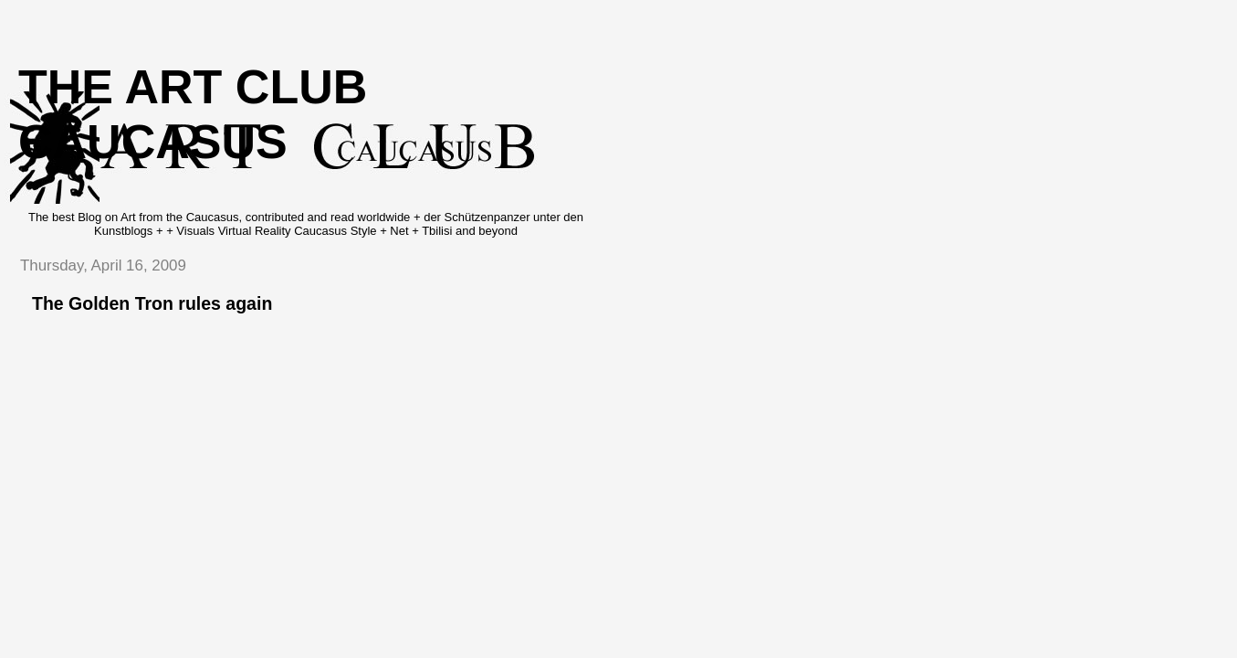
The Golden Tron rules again (152, 303)
